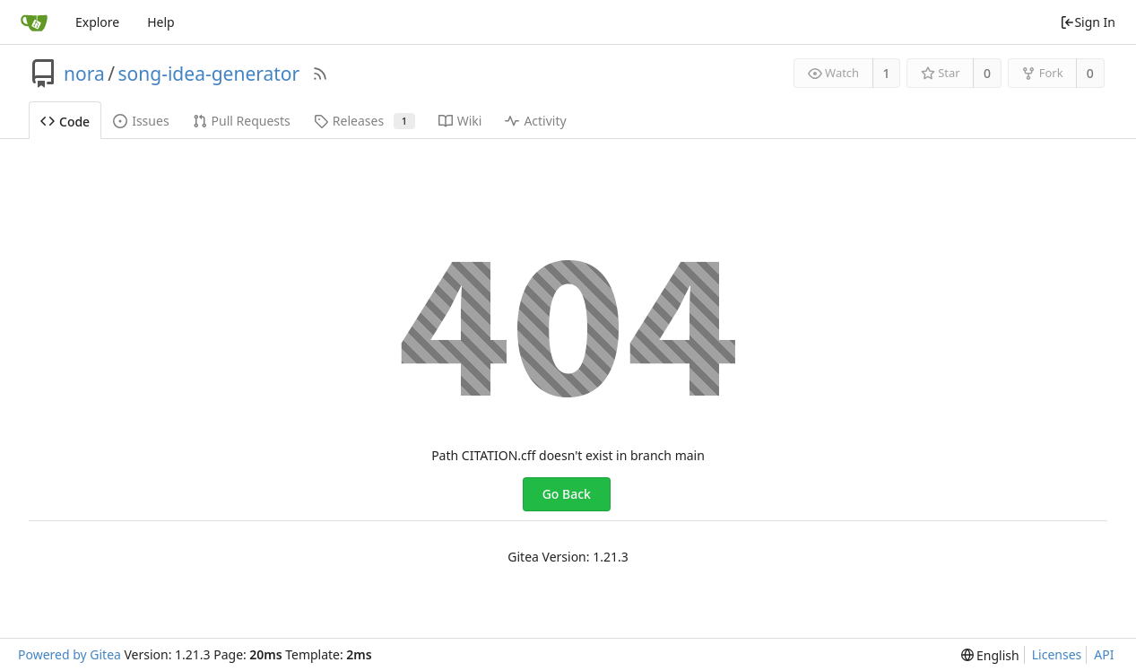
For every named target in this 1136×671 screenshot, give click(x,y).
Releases (364, 120)
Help (161, 21)
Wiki (460, 120)
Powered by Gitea (69, 654)
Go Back (566, 493)
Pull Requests (242, 120)
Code (65, 121)
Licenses (1057, 654)
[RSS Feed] (320, 73)
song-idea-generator (209, 74)
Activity (535, 120)
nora (84, 74)
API (1104, 654)
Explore (97, 21)
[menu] (990, 655)
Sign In (1087, 21)
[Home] (34, 22)
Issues (141, 120)
